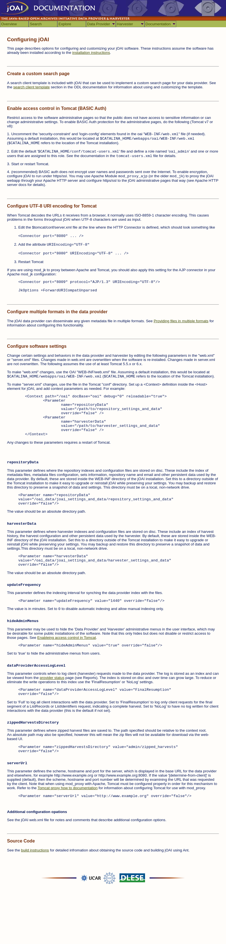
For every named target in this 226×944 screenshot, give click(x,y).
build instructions (35, 850)
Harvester (125, 24)
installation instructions (91, 52)
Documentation (158, 24)
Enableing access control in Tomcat (66, 638)
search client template (31, 87)
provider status (52, 678)
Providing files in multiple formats (181, 321)
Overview (9, 24)
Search (36, 24)
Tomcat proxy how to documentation (68, 788)
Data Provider (98, 24)
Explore (64, 24)
